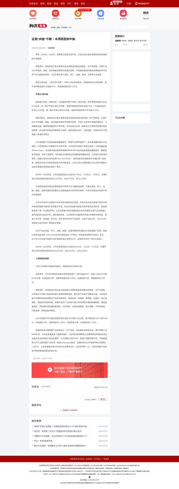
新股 (66, 54)
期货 (63, 3)
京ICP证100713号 (35, 471)
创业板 (87, 54)
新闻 (42, 3)
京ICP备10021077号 (129, 474)
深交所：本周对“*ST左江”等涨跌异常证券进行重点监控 (57, 431)
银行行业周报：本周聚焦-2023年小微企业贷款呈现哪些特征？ (60, 446)
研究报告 (94, 235)
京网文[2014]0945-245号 (67, 474)
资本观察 (64, 27)
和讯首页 (33, 3)
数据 (73, 342)
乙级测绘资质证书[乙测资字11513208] (123, 471)
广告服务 (105, 459)
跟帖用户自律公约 (101, 387)
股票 (49, 3)
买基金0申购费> (85, 10)
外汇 (69, 3)
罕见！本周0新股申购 (43, 441)
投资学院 (33, 15)
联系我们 (89, 459)
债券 (76, 3)
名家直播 (100, 15)
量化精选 (123, 15)
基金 (56, 3)
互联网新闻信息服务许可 (50, 471)
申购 (74, 54)
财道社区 (55, 15)
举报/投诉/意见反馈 (77, 459)
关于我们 (97, 459)
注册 (129, 3)
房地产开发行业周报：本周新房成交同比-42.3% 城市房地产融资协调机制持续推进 (62, 426)
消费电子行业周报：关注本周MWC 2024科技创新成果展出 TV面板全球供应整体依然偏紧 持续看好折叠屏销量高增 (62, 436)
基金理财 (78, 15)
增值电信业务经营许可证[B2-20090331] (70, 471)
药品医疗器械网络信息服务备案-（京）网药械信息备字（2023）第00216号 (99, 474)
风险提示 (126, 468)
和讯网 (53, 27)
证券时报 (51, 48)
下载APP (145, 15)
